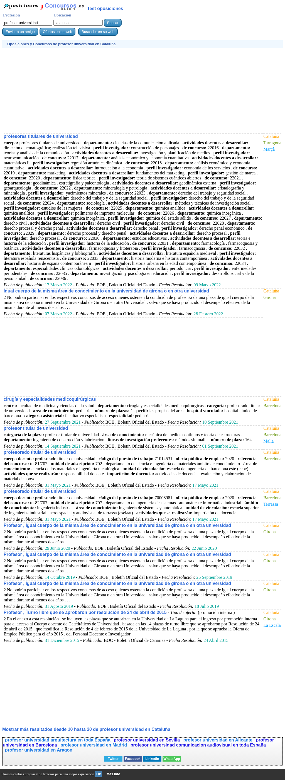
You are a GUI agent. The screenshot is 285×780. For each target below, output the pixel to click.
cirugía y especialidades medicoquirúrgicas (50, 399)
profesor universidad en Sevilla (147, 740)
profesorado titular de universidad (40, 452)
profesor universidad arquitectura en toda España (57, 740)
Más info (113, 774)
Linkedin (152, 759)
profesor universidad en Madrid (94, 745)
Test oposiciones (105, 8)
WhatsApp (171, 759)
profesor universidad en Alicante (218, 740)
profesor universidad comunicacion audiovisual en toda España (198, 745)
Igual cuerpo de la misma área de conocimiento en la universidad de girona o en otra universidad (106, 291)
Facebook (133, 759)
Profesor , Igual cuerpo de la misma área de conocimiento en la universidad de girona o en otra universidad (117, 525)
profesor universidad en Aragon (38, 750)
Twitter (113, 759)
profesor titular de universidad (36, 428)
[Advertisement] (142, 90)
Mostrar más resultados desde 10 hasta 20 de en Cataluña (86, 729)
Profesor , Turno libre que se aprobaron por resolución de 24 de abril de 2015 (85, 612)
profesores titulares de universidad (41, 136)
